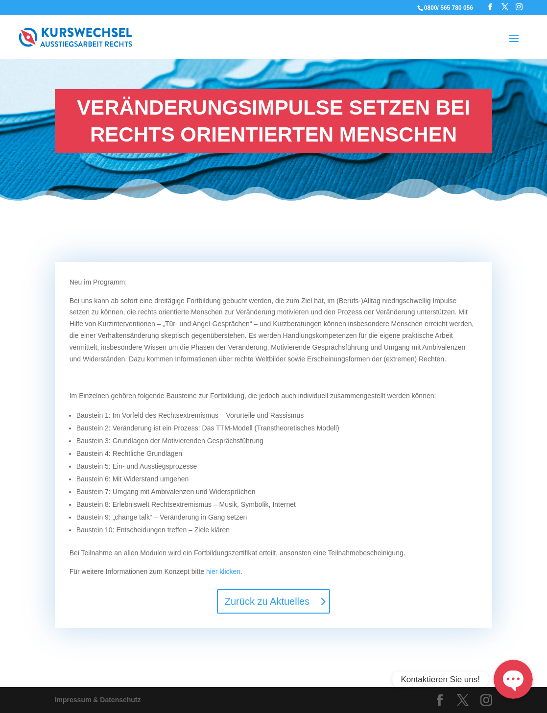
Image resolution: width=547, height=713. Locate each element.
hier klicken (223, 571)
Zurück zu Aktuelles (267, 601)
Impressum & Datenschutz (98, 700)
